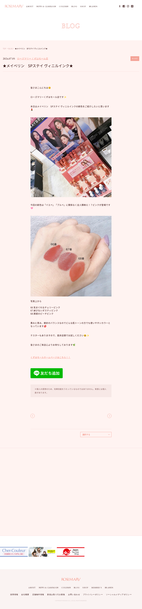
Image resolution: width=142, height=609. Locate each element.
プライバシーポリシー (93, 594)
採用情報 (14, 594)
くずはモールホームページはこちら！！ (50, 357)
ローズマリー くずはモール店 (32, 58)
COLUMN (63, 6)
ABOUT (29, 6)
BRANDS (93, 6)
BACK (33, 416)
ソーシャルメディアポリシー (119, 594)
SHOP (83, 6)
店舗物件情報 (38, 594)
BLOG (74, 6)
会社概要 (25, 594)
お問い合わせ (74, 594)
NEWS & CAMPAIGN (46, 6)
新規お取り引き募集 (56, 594)
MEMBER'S (96, 587)
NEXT (109, 416)
